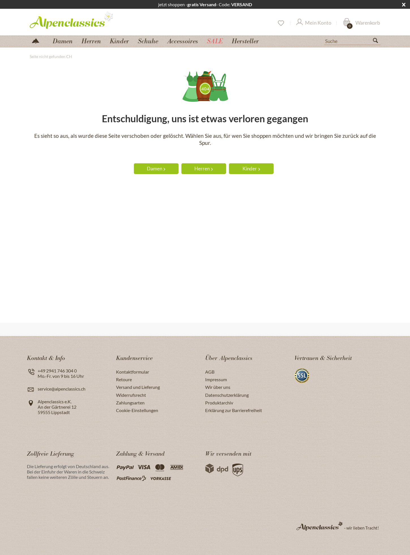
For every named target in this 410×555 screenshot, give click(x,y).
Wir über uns (217, 387)
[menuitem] (352, 40)
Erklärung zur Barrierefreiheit (233, 410)
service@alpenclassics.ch (61, 388)
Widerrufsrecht (131, 395)
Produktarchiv (219, 402)
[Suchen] (378, 41)
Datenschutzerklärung (227, 395)
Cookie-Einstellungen (137, 410)
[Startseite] (38, 40)
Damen (156, 169)
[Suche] (352, 41)
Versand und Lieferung (138, 387)
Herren (203, 169)
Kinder (251, 169)
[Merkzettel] (280, 23)
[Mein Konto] (313, 23)
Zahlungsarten (130, 402)
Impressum (216, 379)
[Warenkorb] (361, 23)
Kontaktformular (132, 371)
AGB (209, 371)
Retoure (124, 379)
